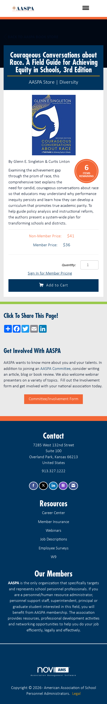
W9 (54, 557)
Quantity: (69, 265)
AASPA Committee (55, 369)
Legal (76, 694)
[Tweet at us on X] (43, 486)
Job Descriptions (53, 539)
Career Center (53, 513)
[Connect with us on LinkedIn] (53, 486)
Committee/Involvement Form (53, 399)
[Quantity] (89, 265)
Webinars (53, 531)
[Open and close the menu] (69, 8)
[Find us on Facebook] (33, 486)
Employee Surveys (54, 548)
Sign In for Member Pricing (50, 273)
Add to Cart (53, 285)
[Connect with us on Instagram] (63, 486)
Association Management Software (53, 671)
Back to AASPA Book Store (31, 37)
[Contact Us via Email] (73, 486)
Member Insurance (53, 522)
